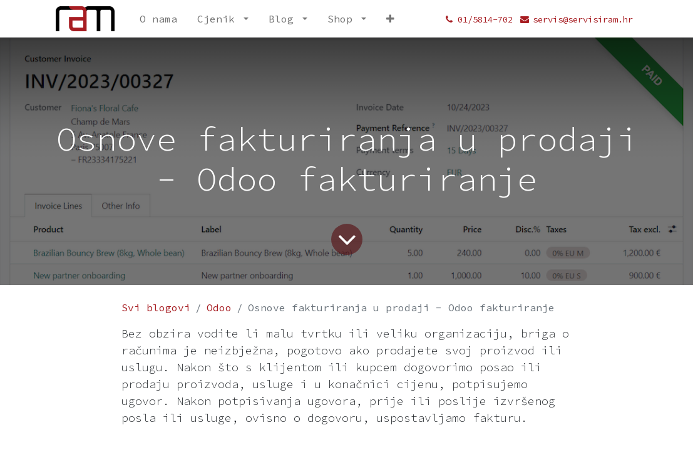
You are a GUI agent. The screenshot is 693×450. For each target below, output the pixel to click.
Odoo (219, 307)
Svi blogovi (155, 307)
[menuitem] (158, 18)
